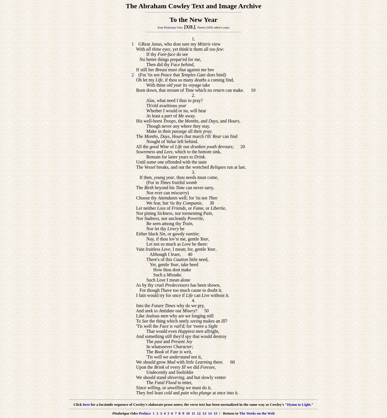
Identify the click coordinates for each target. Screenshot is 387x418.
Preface (145, 413)
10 (188, 413)
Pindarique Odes (173, 27)
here (86, 404)
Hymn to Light (298, 404)
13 (204, 413)
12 (198, 413)
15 (215, 413)
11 (193, 413)
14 (210, 413)
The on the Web (257, 413)
